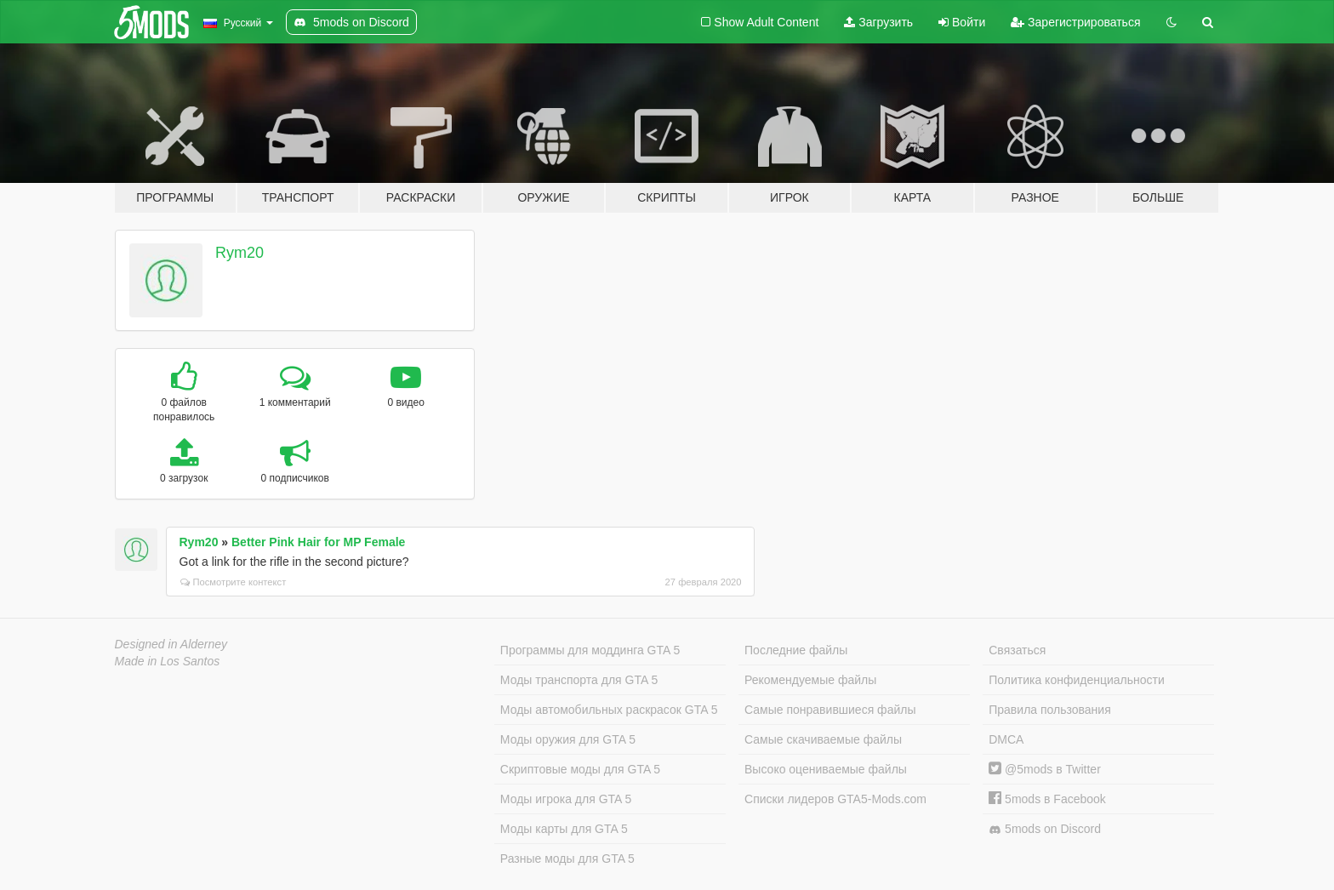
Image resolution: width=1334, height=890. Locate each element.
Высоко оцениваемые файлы (825, 769)
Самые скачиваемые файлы (823, 739)
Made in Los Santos (167, 661)
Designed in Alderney (171, 644)
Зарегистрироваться (1075, 22)
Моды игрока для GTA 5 (565, 799)
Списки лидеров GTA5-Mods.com (835, 799)
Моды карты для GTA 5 (564, 829)
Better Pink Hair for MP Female (318, 542)
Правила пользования (1050, 709)
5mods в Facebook (1047, 799)
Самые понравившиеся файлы (829, 709)
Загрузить (878, 22)
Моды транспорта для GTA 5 (579, 680)
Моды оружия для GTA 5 (568, 739)
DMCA (1006, 739)
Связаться (1017, 650)
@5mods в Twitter (1045, 769)
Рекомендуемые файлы (810, 680)
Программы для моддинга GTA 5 (590, 650)
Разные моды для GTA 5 (567, 858)
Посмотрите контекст (233, 582)
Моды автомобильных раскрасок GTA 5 (609, 709)
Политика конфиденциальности (1077, 680)
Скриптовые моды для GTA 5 (580, 769)
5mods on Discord (1045, 829)
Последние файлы (795, 650)
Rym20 (239, 252)
